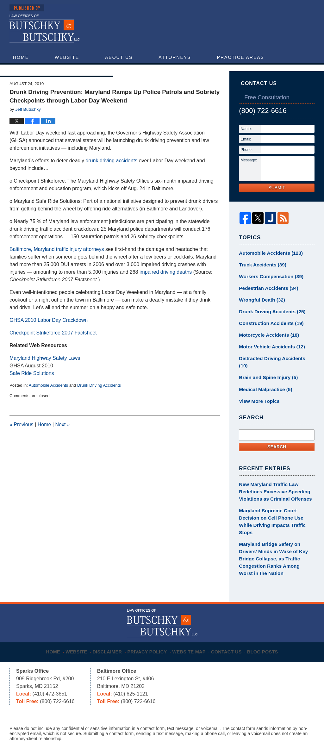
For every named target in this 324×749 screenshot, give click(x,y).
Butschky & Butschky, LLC (87, 729)
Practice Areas (240, 57)
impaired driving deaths (166, 286)
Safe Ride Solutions (31, 387)
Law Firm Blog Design (284, 729)
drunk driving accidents (111, 175)
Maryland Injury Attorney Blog (44, 23)
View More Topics (257, 399)
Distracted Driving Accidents (273, 366)
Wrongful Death (260, 311)
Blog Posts (268, 626)
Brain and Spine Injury (266, 377)
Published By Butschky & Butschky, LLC (256, 26)
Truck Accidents (260, 277)
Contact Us (82, 69)
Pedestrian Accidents (266, 300)
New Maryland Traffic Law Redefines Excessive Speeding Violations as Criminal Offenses (272, 489)
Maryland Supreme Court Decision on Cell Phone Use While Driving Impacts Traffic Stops (275, 513)
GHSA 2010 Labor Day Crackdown (48, 334)
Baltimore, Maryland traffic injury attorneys (56, 263)
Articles (26, 69)
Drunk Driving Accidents (99, 399)
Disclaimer (109, 626)
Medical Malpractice (263, 388)
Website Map (192, 626)
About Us (119, 57)
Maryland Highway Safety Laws (44, 372)
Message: (248, 174)
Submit (276, 201)
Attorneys (175, 57)
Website (67, 57)
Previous (21, 438)
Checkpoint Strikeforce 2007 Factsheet (53, 347)
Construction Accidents (268, 333)
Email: (245, 153)
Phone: (246, 164)
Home (21, 57)
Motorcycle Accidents (266, 344)
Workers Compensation (268, 288)
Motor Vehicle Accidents (269, 355)
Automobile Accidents (48, 399)
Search (276, 445)
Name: (246, 143)
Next (62, 438)
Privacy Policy (149, 626)
